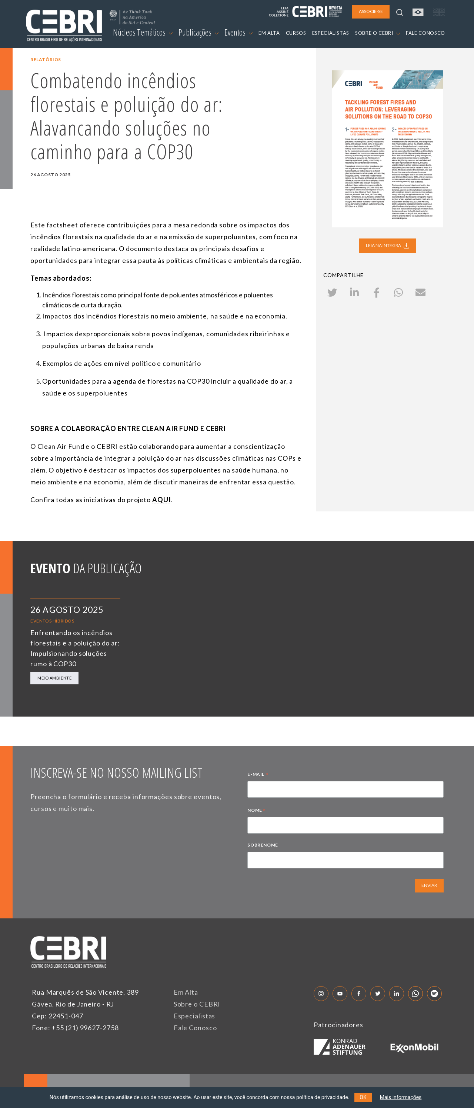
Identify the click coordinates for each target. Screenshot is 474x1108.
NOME (256, 811)
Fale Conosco (195, 1028)
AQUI (161, 499)
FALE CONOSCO (425, 33)
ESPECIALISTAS (330, 33)
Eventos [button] (238, 32)
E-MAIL (257, 775)
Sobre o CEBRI (197, 1004)
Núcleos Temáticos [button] (143, 32)
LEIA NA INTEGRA (387, 245)
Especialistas (195, 1016)
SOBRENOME (262, 845)
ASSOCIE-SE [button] (371, 11)
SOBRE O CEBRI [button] (377, 33)
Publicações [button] (198, 32)
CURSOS (296, 33)
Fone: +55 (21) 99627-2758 (75, 1028)
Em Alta (186, 992)
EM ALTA (269, 33)
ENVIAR (429, 885)
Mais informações (401, 1097)
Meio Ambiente (54, 677)
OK (363, 1097)
